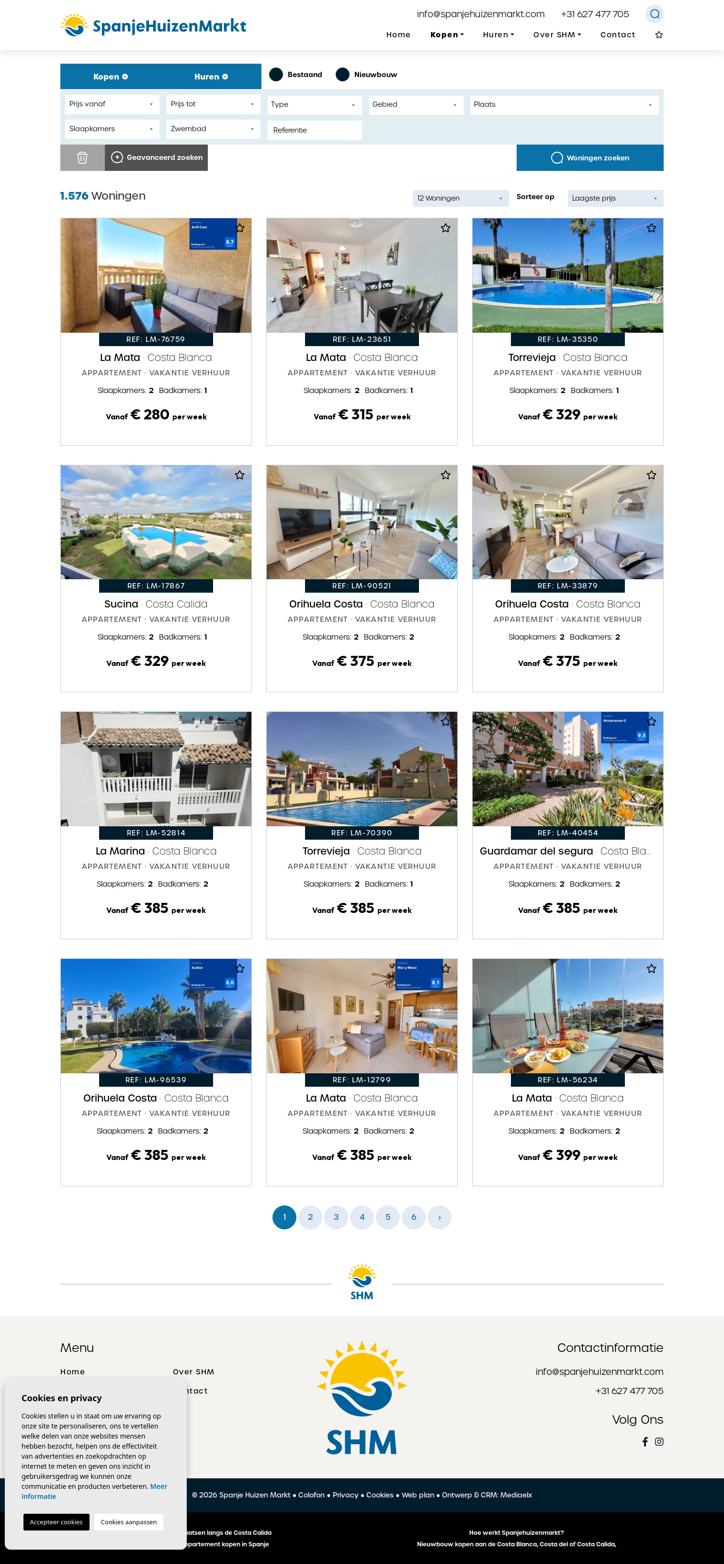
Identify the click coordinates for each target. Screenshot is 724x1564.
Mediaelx (516, 1495)
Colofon (311, 1495)
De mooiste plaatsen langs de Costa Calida (208, 1533)
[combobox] (315, 105)
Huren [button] (496, 35)
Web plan (418, 1495)
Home (398, 35)
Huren (211, 76)
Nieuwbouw (366, 74)
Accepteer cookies (56, 1522)
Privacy (346, 1495)
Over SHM (194, 1372)
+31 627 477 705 (595, 14)
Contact (618, 35)
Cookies (380, 1495)
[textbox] (317, 104)
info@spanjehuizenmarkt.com (481, 14)
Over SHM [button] (554, 35)
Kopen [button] (444, 35)
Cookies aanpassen (129, 1522)
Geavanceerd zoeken (157, 157)
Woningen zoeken (590, 158)
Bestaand (295, 74)
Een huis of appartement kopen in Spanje (208, 1544)
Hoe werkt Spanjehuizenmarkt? (516, 1533)
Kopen (110, 76)
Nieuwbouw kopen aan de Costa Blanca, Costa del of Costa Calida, (516, 1544)
